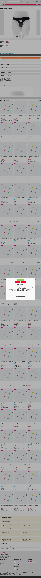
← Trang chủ (17, 282)
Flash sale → (23, 282)
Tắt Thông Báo (20, 279)
